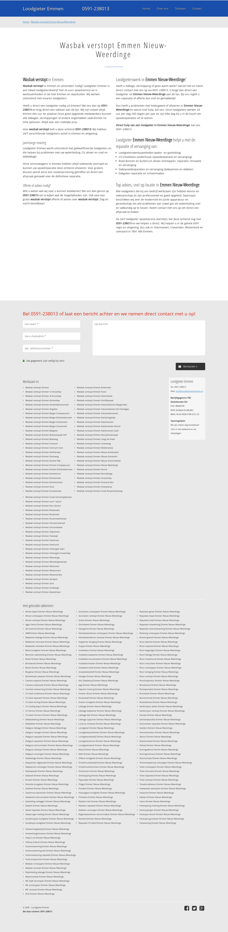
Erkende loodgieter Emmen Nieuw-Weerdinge (47, 784)
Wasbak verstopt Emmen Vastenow (42, 540)
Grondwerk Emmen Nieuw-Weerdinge (96, 624)
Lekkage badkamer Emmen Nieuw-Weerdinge (100, 710)
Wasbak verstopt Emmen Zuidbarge (42, 587)
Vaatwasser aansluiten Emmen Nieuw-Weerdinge (162, 788)
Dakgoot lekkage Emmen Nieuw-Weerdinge (45, 728)
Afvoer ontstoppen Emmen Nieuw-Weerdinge (47, 615)
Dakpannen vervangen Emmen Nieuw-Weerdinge (48, 766)
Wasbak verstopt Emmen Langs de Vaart (96, 439)
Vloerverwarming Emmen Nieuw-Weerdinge (46, 846)
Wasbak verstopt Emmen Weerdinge (42, 557)
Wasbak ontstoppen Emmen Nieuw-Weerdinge (47, 863)
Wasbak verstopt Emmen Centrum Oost (44, 447)
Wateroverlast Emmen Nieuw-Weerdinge (44, 876)
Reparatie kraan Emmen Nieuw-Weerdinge (159, 615)
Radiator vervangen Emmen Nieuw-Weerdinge (100, 810)
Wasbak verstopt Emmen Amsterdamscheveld (47, 404)
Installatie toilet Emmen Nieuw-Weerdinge (99, 667)
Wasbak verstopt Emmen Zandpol (41, 579)
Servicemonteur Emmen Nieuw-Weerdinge (159, 732)
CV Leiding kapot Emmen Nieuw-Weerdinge (46, 706)
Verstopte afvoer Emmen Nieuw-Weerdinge (160, 814)
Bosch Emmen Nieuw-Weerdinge (40, 667)
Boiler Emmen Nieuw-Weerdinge (40, 659)
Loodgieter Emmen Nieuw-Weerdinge (96, 728)
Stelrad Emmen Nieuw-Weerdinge (155, 745)
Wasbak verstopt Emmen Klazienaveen (95, 422)
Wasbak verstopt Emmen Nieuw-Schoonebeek (99, 460)
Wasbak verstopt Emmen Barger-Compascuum (47, 413)
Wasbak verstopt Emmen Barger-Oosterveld (46, 426)
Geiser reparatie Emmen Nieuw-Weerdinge (45, 810)
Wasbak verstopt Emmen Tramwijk (41, 536)
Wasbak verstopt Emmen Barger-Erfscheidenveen (48, 417)
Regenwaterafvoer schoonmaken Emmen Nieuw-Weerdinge (107, 814)
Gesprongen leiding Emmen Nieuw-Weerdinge (47, 814)
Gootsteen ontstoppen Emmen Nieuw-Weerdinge (102, 611)
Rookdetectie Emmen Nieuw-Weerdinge (158, 702)
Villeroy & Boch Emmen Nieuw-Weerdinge (45, 842)
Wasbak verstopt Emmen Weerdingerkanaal (46, 561)
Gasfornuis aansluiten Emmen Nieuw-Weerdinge (48, 792)
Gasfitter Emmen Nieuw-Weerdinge (42, 788)
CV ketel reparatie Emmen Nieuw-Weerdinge (46, 697)
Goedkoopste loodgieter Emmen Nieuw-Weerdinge (49, 818)
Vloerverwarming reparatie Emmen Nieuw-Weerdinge (50, 855)
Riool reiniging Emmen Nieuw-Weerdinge (158, 671)
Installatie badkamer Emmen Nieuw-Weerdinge (101, 654)
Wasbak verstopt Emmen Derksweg (42, 456)
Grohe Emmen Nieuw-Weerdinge (94, 620)
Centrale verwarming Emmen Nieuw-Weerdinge (47, 689)
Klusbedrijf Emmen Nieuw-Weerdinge (96, 697)
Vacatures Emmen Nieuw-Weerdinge (156, 792)
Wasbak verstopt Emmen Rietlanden (42, 510)
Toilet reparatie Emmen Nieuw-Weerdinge (159, 775)
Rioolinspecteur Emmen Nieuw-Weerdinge (159, 680)
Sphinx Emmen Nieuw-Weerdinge (155, 736)
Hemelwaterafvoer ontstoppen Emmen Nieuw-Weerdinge (106, 633)
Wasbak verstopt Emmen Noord (92, 469)
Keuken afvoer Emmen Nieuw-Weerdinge (98, 693)
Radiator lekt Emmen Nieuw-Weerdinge (97, 801)
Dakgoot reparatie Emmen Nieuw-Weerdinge (46, 736)
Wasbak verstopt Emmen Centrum (41, 443)
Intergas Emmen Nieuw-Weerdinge (95, 676)
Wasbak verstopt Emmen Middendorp (95, 447)
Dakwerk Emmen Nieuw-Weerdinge (42, 775)
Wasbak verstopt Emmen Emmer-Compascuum (47, 465)
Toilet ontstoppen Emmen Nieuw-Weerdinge (160, 766)
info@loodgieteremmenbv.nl (189, 391)
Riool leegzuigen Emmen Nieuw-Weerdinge (159, 650)
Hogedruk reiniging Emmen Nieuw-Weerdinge (100, 641)
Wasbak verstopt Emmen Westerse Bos (43, 574)
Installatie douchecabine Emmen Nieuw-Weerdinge (103, 659)
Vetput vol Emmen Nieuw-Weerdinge (43, 837)
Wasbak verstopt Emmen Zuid (39, 583)
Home (26, 21)
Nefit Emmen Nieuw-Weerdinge (93, 754)
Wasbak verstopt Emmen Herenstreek (94, 396)
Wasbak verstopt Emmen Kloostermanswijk (97, 434)
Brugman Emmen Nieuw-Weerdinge (42, 671)
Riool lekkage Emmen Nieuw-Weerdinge (158, 654)
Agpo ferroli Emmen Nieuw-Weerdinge (43, 624)
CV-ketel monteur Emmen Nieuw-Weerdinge (46, 715)
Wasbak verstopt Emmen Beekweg (41, 439)
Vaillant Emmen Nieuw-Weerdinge (155, 797)
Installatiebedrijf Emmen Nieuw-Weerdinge (99, 671)
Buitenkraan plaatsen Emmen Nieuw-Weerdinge (48, 676)
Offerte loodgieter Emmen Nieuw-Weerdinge (100, 758)
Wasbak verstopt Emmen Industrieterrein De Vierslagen (103, 409)
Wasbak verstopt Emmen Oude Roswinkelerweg (99, 491)
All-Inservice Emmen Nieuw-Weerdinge (43, 628)
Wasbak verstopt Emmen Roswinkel (42, 514)
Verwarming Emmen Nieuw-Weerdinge (157, 823)
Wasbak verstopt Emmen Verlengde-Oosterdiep (47, 553)
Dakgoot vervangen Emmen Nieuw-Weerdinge (47, 754)
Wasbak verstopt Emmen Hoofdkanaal (95, 400)
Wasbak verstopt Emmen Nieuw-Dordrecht (97, 456)
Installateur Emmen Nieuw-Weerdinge (96, 650)
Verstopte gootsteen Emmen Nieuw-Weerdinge (161, 818)
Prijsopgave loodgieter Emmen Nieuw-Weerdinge (102, 792)
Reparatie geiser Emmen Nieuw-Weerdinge (159, 611)
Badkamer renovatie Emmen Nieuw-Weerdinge (47, 641)
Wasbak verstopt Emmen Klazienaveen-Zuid (98, 430)
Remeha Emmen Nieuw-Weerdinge (95, 818)
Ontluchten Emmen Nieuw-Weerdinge (97, 771)
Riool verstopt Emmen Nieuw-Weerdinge (158, 676)
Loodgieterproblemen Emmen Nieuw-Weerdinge (102, 732)
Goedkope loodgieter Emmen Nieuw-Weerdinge (48, 823)
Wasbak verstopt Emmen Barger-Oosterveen (46, 422)
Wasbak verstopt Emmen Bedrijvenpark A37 (46, 434)
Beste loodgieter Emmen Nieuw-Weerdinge (45, 650)
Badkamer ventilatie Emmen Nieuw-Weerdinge (47, 646)
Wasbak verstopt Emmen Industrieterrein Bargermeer (102, 404)
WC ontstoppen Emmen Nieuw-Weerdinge (45, 885)
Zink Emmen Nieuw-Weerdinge (40, 893)
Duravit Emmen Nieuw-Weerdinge (41, 779)
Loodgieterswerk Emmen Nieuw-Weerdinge (99, 745)
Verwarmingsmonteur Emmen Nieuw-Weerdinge (48, 833)
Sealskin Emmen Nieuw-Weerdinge (155, 728)
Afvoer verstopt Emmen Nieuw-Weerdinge (45, 620)
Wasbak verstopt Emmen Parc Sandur (43, 505)
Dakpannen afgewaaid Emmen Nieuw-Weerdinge (48, 762)
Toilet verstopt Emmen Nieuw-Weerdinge (158, 779)
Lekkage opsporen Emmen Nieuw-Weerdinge (100, 719)
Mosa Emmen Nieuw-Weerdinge (94, 749)
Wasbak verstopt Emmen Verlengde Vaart (45, 548)
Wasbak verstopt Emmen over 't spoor (43, 501)
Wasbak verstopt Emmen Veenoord (42, 544)
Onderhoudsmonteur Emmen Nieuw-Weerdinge (101, 766)
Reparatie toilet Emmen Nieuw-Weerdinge (159, 620)
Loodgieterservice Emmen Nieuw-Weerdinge (100, 741)
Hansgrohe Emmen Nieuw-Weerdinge (96, 628)
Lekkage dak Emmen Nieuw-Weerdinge (97, 715)
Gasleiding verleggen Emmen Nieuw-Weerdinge (47, 801)
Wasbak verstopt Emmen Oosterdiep (94, 478)
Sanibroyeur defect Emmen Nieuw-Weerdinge (161, 706)
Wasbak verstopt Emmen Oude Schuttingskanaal (48, 497)
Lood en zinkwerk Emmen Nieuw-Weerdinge (100, 723)
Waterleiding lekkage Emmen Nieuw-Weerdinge (47, 872)
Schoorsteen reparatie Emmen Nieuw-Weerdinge (162, 723)
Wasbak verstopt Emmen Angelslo (41, 409)
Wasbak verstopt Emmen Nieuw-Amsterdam (98, 452)
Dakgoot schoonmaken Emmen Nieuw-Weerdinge (49, 745)
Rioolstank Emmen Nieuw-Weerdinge (157, 693)
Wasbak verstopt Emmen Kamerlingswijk (96, 417)
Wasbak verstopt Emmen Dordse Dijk (43, 460)
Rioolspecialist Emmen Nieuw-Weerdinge (158, 689)
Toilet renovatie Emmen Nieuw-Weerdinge (159, 771)
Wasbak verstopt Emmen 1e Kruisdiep (43, 391)
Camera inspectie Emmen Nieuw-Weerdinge (46, 680)
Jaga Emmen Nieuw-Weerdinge (93, 685)
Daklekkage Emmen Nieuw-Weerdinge (43, 758)
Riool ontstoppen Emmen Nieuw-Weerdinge (160, 667)
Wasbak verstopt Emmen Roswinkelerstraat (45, 518)
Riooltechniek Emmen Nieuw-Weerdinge (158, 697)
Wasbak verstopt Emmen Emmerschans (44, 482)
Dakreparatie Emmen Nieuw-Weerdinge (44, 771)
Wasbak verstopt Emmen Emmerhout (43, 473)
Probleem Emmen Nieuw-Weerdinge (96, 797)
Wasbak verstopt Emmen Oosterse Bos (95, 482)
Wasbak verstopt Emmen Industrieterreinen (97, 413)
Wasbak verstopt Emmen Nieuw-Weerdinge (53, 21)
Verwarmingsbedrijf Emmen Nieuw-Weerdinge (47, 829)
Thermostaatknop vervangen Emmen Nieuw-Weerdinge (165, 762)
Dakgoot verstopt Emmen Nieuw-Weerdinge (46, 749)
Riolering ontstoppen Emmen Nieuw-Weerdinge (162, 633)
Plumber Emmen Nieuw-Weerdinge (95, 788)
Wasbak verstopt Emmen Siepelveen (42, 531)
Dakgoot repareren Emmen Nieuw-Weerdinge (46, 741)
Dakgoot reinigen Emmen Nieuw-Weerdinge (46, 732)
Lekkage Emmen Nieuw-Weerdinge (95, 706)
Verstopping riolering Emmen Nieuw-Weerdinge (162, 805)
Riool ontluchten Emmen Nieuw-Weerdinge (160, 663)
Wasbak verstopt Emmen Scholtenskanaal (45, 523)
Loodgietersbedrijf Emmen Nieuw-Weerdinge (100, 736)
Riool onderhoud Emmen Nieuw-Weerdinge (160, 659)
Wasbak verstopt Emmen (37, 387)
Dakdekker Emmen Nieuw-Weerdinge (43, 723)
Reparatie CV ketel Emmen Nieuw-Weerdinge (100, 823)
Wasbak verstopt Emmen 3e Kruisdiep (43, 396)
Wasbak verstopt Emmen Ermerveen (94, 387)
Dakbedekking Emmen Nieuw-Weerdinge (44, 719)
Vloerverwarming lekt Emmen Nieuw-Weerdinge (48, 850)
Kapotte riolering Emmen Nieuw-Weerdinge (99, 689)
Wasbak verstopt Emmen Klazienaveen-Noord (98, 426)
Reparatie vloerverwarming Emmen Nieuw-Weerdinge (164, 628)
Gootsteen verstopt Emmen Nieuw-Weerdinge (100, 615)
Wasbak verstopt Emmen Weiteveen (42, 566)
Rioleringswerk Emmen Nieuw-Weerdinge (159, 637)
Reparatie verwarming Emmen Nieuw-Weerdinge (162, 624)
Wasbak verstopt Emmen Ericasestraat (43, 491)
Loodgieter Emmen (43, 8)
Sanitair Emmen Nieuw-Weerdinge (155, 715)
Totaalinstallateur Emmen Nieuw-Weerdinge (160, 784)
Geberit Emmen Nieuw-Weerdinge (41, 805)
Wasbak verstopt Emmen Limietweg (94, 443)
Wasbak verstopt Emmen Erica (39, 486)
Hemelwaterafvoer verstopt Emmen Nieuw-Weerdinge (104, 637)
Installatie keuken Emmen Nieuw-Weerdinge (100, 663)
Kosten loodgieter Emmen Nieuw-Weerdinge (100, 702)
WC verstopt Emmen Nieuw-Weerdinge (43, 889)
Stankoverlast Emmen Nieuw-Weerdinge (158, 741)
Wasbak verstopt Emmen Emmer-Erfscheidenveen (49, 469)
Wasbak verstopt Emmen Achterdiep (42, 400)
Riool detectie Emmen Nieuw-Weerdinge (158, 641)
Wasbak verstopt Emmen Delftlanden (43, 452)
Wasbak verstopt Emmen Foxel (91, 391)
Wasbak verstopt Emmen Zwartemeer (43, 592)
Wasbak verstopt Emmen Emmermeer (43, 478)
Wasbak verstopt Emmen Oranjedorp (94, 486)
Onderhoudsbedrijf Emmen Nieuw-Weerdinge (100, 762)
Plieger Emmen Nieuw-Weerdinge (94, 784)
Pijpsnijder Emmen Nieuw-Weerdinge (96, 779)
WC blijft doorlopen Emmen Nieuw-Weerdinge (47, 880)
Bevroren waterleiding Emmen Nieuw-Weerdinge (48, 654)
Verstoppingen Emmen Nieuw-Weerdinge (159, 810)
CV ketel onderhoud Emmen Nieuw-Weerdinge (47, 693)
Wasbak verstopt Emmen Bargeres (41, 430)
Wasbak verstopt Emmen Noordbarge (94, 473)
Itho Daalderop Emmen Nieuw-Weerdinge (98, 680)
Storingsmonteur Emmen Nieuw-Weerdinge (160, 754)
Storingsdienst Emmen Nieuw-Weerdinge (158, 749)
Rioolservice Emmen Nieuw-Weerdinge (157, 685)
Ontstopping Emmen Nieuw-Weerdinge (97, 775)
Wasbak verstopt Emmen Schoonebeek (43, 527)
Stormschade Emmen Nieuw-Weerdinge (158, 758)
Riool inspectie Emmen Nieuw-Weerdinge (159, 646)
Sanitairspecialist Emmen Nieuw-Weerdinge (160, 719)
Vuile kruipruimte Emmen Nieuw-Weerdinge (46, 859)
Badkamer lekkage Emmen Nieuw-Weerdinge (46, 637)
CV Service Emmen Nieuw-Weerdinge (42, 710)
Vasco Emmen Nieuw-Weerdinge (154, 801)
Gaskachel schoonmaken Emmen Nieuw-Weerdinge (49, 797)
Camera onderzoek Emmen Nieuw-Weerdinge (46, 685)
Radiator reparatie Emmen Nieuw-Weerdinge (100, 805)
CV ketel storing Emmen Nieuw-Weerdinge (45, 702)
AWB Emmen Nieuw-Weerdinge (40, 633)
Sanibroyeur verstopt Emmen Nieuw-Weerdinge (162, 710)
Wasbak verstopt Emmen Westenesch (43, 570)
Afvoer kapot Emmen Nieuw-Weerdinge (44, 611)
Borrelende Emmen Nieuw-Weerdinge (43, 663)
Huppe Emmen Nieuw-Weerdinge (94, 646)
